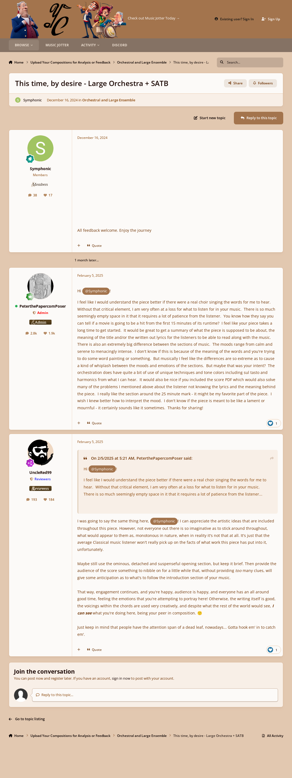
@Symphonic (96, 290)
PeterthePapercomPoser (42, 306)
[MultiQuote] (79, 246)
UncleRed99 (40, 472)
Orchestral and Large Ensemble (108, 99)
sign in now (121, 678)
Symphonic (32, 99)
